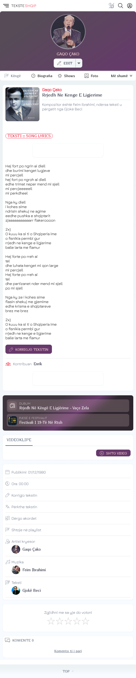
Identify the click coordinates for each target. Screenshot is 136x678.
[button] (5, 5)
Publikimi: (29, 472)
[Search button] (120, 5)
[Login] (129, 5)
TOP (68, 671)
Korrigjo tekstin (24, 495)
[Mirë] (68, 620)
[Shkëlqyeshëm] (85, 620)
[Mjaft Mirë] (76, 620)
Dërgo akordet (24, 518)
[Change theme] (111, 5)
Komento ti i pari (68, 651)
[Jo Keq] (59, 620)
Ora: (20, 483)
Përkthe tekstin (24, 507)
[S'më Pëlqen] (50, 620)
